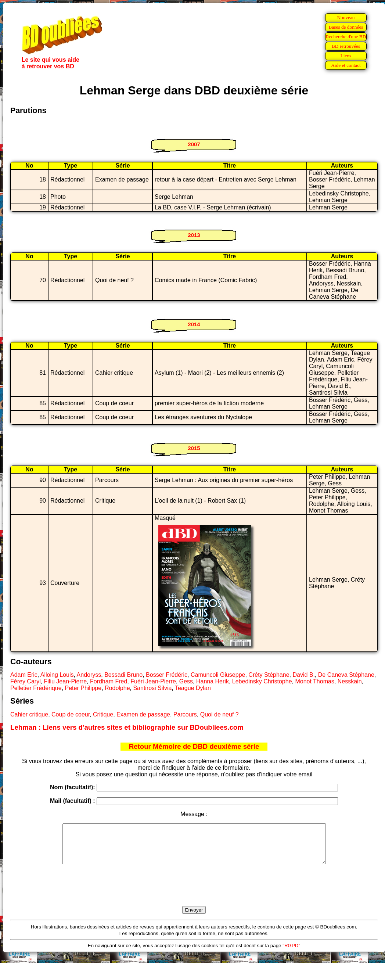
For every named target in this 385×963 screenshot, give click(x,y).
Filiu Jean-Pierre (65, 681)
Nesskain (350, 681)
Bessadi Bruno (123, 675)
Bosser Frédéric (166, 675)
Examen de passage (143, 714)
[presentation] (194, 893)
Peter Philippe (83, 688)
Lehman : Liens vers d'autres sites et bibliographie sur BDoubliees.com (127, 727)
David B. (303, 675)
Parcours (185, 714)
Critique (103, 714)
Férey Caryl (25, 681)
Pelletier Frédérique (36, 688)
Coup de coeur (70, 714)
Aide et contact (346, 65)
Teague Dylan (193, 688)
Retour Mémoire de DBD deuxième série (194, 746)
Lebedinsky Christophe (262, 681)
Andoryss (89, 675)
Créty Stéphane (268, 675)
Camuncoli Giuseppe (218, 675)
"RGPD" (291, 953)
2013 (194, 235)
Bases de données (345, 27)
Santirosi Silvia (152, 688)
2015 (194, 448)
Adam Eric (23, 675)
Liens (346, 55)
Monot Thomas (314, 681)
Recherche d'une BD (346, 36)
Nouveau (346, 17)
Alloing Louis (57, 675)
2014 (194, 324)
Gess (186, 681)
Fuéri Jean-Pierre (153, 681)
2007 (194, 144)
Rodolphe (117, 688)
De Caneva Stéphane (346, 675)
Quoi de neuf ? (219, 714)
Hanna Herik (212, 681)
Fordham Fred (108, 681)
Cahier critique (29, 714)
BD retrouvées (346, 46)
